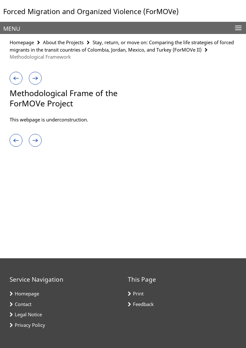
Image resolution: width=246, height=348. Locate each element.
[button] (16, 78)
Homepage (22, 42)
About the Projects (63, 42)
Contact (23, 304)
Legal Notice (28, 314)
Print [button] (138, 293)
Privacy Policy (30, 325)
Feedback (143, 304)
